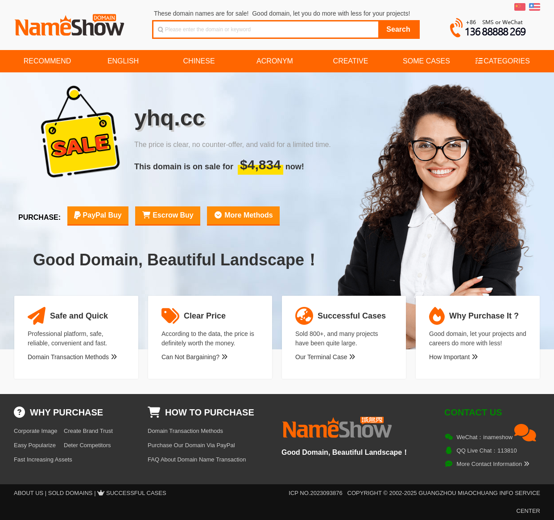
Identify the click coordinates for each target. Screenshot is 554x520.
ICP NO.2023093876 (315, 493)
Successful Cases (136, 493)
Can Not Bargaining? (194, 357)
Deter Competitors (87, 445)
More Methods (243, 215)
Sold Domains (70, 493)
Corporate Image (36, 431)
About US (28, 493)
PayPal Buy (98, 215)
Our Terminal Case (325, 357)
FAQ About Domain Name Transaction (197, 459)
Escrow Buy (168, 215)
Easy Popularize (35, 445)
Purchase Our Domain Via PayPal (191, 445)
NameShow (70, 22)
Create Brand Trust (88, 431)
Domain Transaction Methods (72, 357)
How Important (453, 357)
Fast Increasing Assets (43, 459)
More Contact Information (493, 464)
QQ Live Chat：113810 (487, 450)
